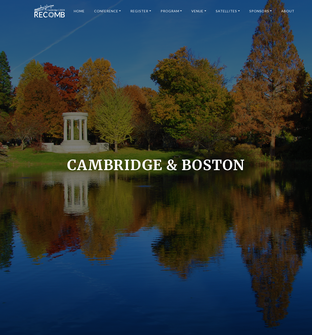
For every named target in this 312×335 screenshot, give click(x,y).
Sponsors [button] (259, 11)
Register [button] (139, 11)
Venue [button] (197, 11)
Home (79, 11)
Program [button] (170, 11)
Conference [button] (106, 11)
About (287, 11)
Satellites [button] (226, 11)
